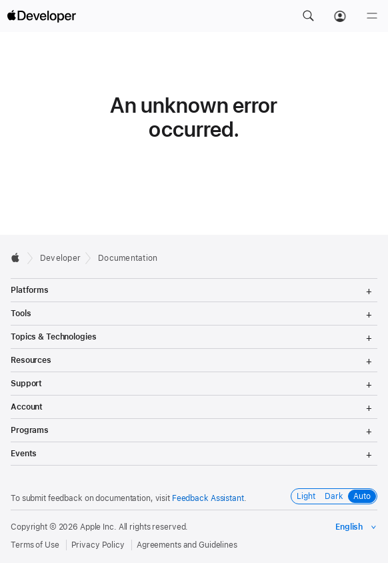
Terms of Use (35, 545)
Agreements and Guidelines (187, 545)
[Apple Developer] (41, 16)
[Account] (340, 16)
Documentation (127, 258)
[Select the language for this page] (356, 527)
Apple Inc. (98, 527)
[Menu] (372, 16)
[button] (308, 16)
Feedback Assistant (208, 498)
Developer (60, 258)
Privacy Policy (98, 545)
